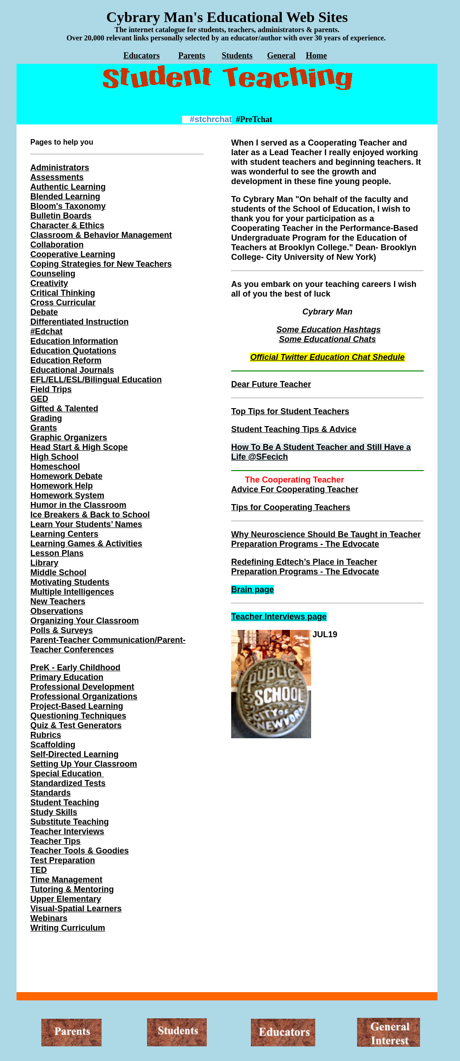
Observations (56, 611)
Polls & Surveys (61, 630)
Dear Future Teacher (271, 384)
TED (38, 870)
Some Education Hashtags (328, 329)
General (281, 55)
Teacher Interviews (67, 831)
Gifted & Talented (64, 408)
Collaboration (57, 244)
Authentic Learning (68, 186)
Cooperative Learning (72, 254)
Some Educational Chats (327, 339)
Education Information (74, 341)
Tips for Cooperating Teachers (290, 507)
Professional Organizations (83, 696)
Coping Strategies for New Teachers (101, 264)
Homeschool (55, 466)
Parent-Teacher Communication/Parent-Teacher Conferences (108, 644)
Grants (43, 427)
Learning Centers (64, 534)
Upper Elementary (65, 899)
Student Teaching (64, 802)
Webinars (49, 918)
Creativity (49, 283)
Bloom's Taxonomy (68, 206)
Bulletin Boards (60, 215)
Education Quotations (73, 350)
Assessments (57, 177)
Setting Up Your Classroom (83, 764)
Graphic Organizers (68, 437)
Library (44, 562)
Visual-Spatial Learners (76, 908)
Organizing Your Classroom (84, 620)
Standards (50, 792)
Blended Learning (65, 196)
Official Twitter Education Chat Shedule (327, 357)
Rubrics (45, 735)
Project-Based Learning (76, 706)
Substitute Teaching (69, 821)
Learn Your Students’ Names (86, 524)
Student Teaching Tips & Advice (294, 429)
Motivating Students (69, 582)
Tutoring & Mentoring (72, 889)
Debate (44, 312)
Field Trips (51, 389)
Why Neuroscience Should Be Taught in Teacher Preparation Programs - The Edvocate (325, 539)
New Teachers (57, 601)
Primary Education (66, 677)
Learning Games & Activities (86, 543)
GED (39, 399)
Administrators (59, 167)
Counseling (52, 273)
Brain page (252, 589)
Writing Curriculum (67, 927)
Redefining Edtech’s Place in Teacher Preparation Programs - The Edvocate (305, 566)
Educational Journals (72, 370)
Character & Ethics (67, 225)
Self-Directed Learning (74, 754)
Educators (141, 55)
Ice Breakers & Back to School (90, 514)
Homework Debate (66, 476)
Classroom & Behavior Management (101, 235)
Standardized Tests (68, 783)
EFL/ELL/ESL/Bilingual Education (96, 379)
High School (54, 456)
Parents (191, 55)
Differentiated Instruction (79, 321)
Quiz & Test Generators (76, 725)
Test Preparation (62, 860)
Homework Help (61, 485)
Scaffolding (52, 744)
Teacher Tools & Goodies (79, 850)
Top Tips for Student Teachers (290, 411)
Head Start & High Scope (79, 447)
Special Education (67, 773)
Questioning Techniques (78, 715)
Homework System (67, 495)
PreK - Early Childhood (75, 667)
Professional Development (82, 686)
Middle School (58, 572)
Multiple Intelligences (72, 591)
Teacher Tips (55, 841)
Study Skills (53, 812)
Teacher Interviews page (279, 616)
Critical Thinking (62, 293)
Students (237, 55)
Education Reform (66, 360)
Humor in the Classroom (78, 505)
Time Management (66, 879)
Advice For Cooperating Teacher (294, 489)
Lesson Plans (57, 553)
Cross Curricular (63, 302)
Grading (46, 418)
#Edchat (46, 331)
